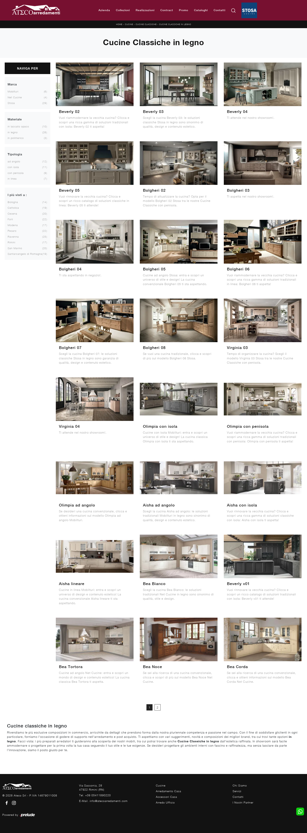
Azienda (104, 10)
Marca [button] (12, 84)
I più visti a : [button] (17, 195)
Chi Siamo (240, 785)
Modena (13, 225)
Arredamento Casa (168, 791)
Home (119, 24)
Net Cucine (15, 97)
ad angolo (14, 161)
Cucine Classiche (146, 24)
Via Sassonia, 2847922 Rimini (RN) (91, 787)
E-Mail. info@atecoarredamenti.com (103, 801)
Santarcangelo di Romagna (25, 253)
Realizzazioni (145, 10)
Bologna (13, 202)
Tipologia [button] (15, 154)
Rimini (11, 242)
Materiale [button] (15, 119)
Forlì (10, 219)
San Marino (15, 248)
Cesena (12, 213)
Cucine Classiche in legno (175, 24)
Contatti (219, 10)
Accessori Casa (166, 796)
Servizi (237, 791)
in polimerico (16, 138)
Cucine (129, 24)
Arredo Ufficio (165, 802)
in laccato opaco (18, 126)
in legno (13, 132)
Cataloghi (201, 10)
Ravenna (13, 236)
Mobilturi (13, 91)
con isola (13, 167)
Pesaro (12, 230)
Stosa (11, 103)
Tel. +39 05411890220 (95, 795)
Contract (166, 10)
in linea (12, 178)
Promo (183, 10)
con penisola (16, 172)
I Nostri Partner (243, 802)
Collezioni (123, 10)
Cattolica (13, 207)
